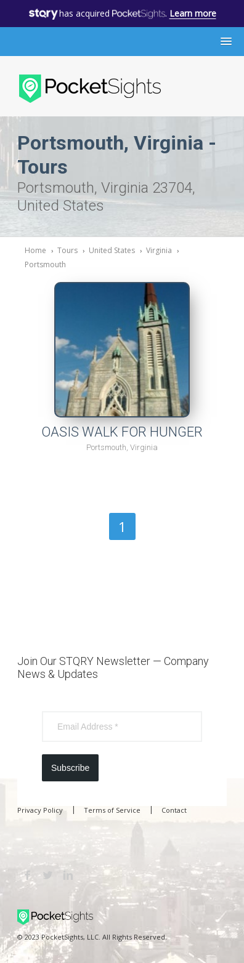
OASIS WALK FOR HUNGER (122, 432)
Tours (67, 250)
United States (112, 250)
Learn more (192, 13)
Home (35, 250)
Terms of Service (112, 810)
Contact (174, 810)
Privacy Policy (40, 810)
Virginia (159, 250)
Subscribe (70, 768)
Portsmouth (45, 264)
